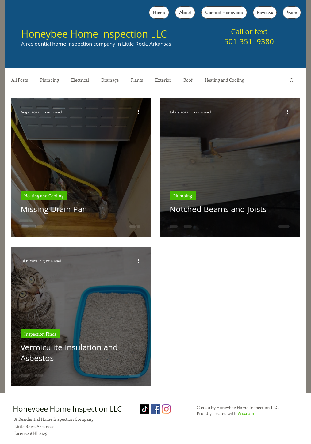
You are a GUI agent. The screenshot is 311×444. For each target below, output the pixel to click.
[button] (292, 81)
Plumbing (49, 80)
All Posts (19, 80)
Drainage (110, 80)
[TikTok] (144, 409)
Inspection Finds (40, 334)
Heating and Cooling (224, 80)
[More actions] (140, 112)
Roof (188, 80)
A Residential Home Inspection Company (54, 419)
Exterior (163, 80)
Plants (137, 80)
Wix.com (245, 413)
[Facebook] (155, 409)
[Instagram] (166, 409)
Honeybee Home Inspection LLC (94, 33)
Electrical (80, 80)
